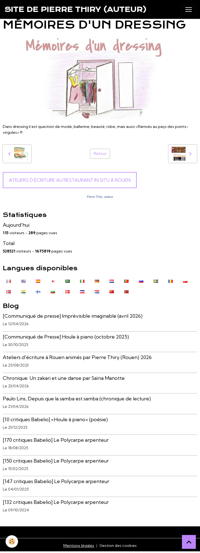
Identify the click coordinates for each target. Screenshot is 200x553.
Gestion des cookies (118, 545)
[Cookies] (12, 541)
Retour (100, 153)
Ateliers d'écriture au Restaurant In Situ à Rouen (70, 180)
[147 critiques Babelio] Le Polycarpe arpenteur (56, 481)
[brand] (75, 9)
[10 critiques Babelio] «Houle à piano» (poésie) (55, 419)
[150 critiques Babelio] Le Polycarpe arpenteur (56, 461)
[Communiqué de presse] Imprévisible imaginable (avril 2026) (72, 316)
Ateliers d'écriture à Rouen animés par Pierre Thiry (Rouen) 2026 (77, 357)
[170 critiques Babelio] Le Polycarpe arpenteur (56, 440)
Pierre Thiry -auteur (100, 196)
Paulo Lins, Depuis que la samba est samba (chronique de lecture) (77, 399)
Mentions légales (78, 545)
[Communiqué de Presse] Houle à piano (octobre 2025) (66, 337)
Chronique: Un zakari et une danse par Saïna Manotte (64, 378)
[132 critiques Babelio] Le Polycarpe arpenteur (56, 502)
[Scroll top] (189, 542)
